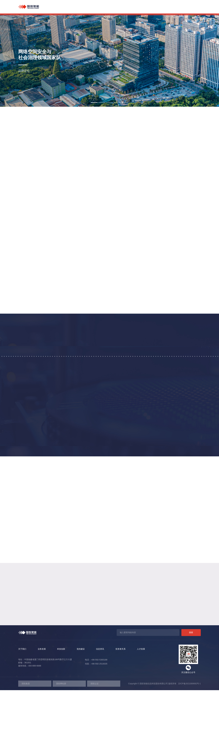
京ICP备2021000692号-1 (188, 736)
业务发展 (107, 7)
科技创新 (122, 7)
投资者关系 (172, 7)
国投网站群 (61, 736)
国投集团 (26, 736)
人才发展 (189, 7)
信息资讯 (155, 7)
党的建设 (139, 7)
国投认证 (95, 736)
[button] (94, 102)
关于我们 (90, 7)
